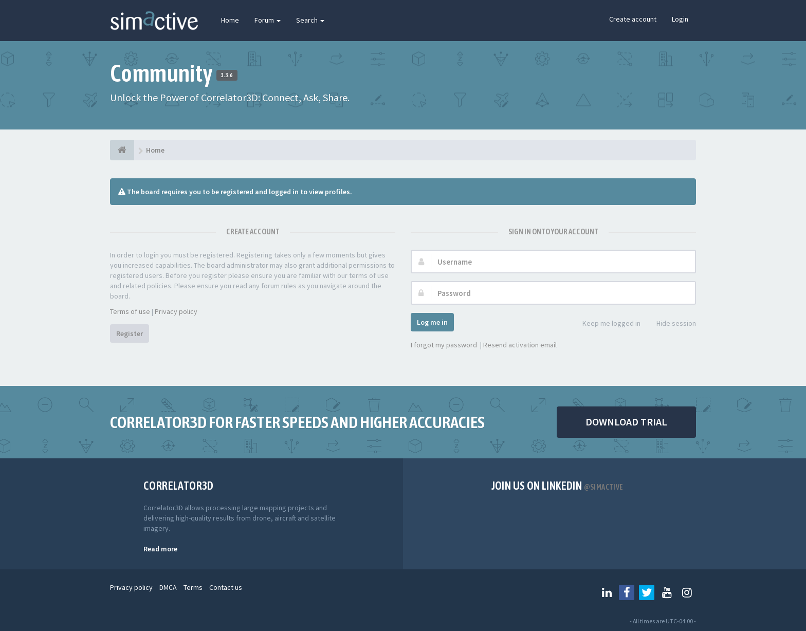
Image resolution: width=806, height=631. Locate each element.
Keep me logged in (605, 324)
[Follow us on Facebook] (626, 592)
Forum (267, 20)
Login (680, 19)
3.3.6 (227, 75)
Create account (632, 19)
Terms (193, 587)
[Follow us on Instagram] (686, 592)
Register (129, 333)
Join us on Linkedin (557, 485)
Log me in (432, 322)
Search (310, 20)
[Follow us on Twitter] (646, 592)
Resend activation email (520, 344)
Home (230, 20)
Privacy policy (176, 311)
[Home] (122, 150)
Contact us (225, 587)
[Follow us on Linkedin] (606, 592)
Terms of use (130, 311)
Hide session (670, 324)
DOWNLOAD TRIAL (626, 421)
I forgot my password (444, 344)
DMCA (168, 587)
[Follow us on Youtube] (666, 592)
